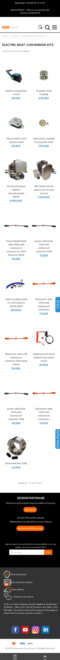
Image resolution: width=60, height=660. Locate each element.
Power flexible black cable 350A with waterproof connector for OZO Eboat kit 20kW (16, 248)
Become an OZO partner (30, 528)
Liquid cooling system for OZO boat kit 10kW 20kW (16, 302)
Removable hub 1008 (16, 463)
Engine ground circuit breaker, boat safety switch (44, 357)
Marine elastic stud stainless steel (16, 140)
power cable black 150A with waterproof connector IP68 (44, 246)
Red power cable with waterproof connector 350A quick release (16, 359)
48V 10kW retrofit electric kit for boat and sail (44, 189)
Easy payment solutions (22, 582)
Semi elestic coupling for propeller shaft (43, 140)
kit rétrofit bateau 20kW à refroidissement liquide (16, 191)
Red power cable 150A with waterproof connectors (43, 304)
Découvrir (30, 509)
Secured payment (18, 574)
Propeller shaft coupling (44, 92)
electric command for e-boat (16, 92)
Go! (48, 552)
